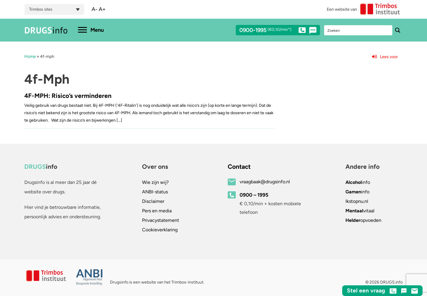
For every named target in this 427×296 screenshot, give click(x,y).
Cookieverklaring (160, 230)
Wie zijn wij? (155, 182)
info (357, 182)
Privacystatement (160, 220)
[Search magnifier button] (398, 30)
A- (95, 9)
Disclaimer (153, 201)
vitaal (360, 211)
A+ (102, 9)
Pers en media (157, 211)
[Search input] (358, 30)
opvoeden (363, 220)
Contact (239, 166)
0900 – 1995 (254, 195)
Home (30, 56)
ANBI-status (155, 192)
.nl (356, 201)
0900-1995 (272, 31)
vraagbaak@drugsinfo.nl (265, 181)
